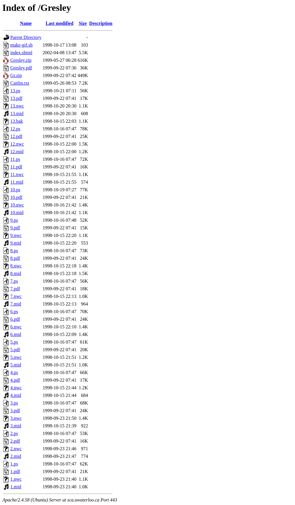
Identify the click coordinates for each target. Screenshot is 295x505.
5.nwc (16, 357)
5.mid (15, 364)
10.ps (15, 189)
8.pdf (15, 258)
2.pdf (15, 441)
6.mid (15, 334)
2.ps (14, 433)
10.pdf (16, 197)
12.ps (15, 128)
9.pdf (15, 227)
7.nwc (16, 296)
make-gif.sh (21, 44)
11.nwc (17, 174)
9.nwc (16, 235)
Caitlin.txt (19, 83)
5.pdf (15, 349)
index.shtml (21, 52)
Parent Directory (25, 37)
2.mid (15, 456)
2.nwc (16, 448)
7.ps (14, 281)
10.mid (16, 212)
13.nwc (17, 105)
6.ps (14, 311)
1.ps (14, 463)
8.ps (14, 250)
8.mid (15, 273)
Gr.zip (16, 75)
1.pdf (15, 471)
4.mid (15, 395)
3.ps (14, 402)
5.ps (14, 341)
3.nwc (16, 418)
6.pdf (15, 319)
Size (83, 23)
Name (26, 23)
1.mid (15, 486)
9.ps (14, 220)
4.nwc (16, 387)
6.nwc (16, 326)
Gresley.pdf (21, 67)
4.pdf (15, 380)
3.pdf (15, 410)
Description (100, 23)
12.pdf (16, 136)
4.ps (14, 372)
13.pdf (16, 98)
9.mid (15, 242)
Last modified (59, 23)
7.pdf (15, 288)
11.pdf (16, 166)
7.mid (15, 303)
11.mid (16, 182)
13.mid (16, 113)
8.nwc (16, 265)
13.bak (16, 121)
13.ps (15, 90)
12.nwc (17, 143)
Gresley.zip (20, 60)
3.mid (15, 425)
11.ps (15, 159)
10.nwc (17, 204)
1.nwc (16, 479)
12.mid (16, 151)
